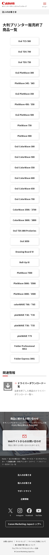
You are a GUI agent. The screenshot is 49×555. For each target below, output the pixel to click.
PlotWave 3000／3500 (25, 293)
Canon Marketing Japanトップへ (24, 524)
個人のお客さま (24, 483)
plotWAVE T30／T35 (24, 314)
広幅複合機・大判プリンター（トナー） (22, 461)
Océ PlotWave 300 (24, 72)
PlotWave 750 (24, 125)
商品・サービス (27, 459)
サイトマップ (20, 541)
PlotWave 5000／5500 (25, 283)
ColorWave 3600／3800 (24, 220)
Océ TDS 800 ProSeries (24, 230)
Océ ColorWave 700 (24, 199)
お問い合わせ (8, 541)
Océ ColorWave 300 (24, 146)
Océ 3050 (24, 241)
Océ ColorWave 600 (24, 178)
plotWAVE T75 (24, 336)
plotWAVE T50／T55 (24, 325)
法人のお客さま (9, 11)
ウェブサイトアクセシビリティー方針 (25, 548)
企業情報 (24, 499)
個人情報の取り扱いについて (25, 545)
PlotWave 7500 (24, 272)
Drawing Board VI (25, 251)
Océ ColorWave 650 (24, 188)
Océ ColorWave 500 (24, 156)
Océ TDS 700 (24, 51)
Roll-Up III (24, 262)
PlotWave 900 (24, 135)
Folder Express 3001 (24, 358)
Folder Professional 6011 (24, 347)
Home (4, 459)
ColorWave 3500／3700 (24, 209)
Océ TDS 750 (24, 62)
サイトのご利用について (37, 541)
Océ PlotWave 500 (24, 114)
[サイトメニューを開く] (45, 5)
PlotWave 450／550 (24, 104)
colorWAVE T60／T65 (24, 304)
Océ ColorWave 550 (24, 167)
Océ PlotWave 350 (24, 93)
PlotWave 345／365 (24, 83)
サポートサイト (24, 491)
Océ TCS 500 (24, 41)
